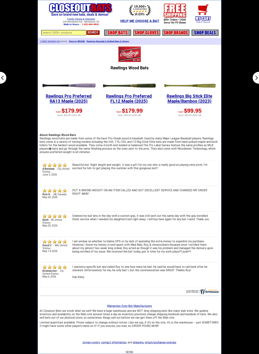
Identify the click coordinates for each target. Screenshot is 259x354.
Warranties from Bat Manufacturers (129, 306)
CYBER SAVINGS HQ (50, 41)
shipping (138, 342)
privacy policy (91, 342)
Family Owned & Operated (81, 19)
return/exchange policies (160, 342)
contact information (113, 342)
